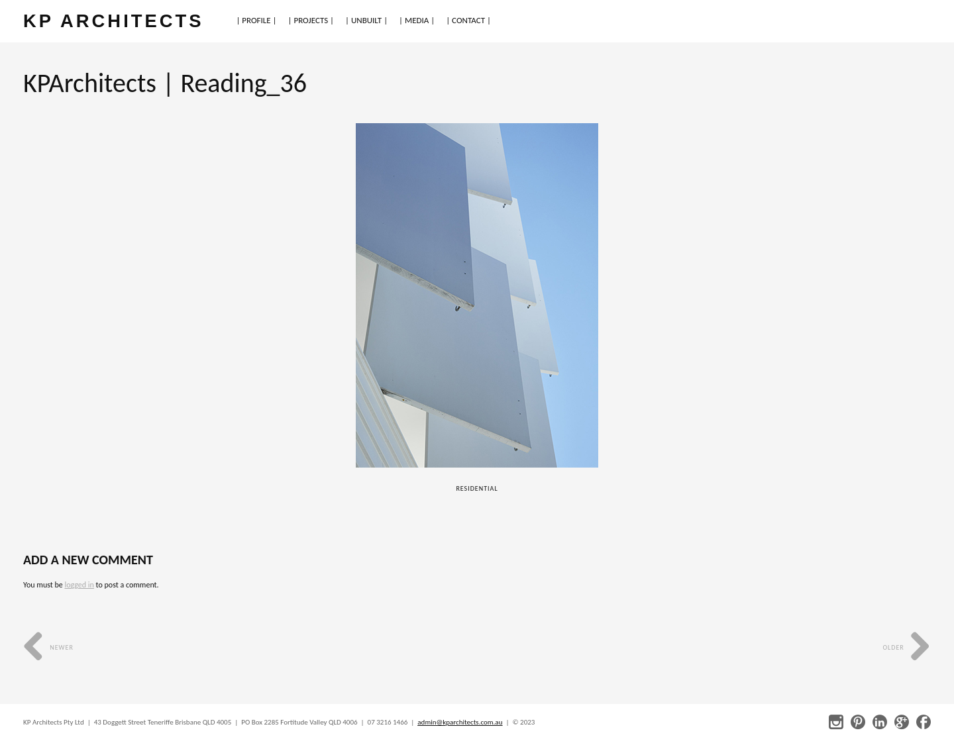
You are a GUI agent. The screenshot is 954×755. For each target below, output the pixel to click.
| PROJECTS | (311, 20)
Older (906, 647)
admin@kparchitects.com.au (459, 722)
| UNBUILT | (366, 20)
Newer (48, 647)
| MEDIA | (417, 20)
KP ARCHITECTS (113, 21)
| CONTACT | (468, 20)
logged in (78, 584)
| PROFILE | (256, 20)
